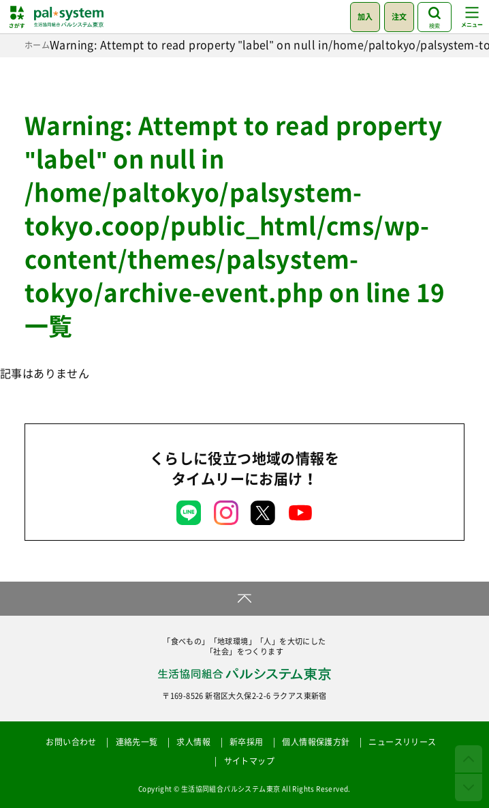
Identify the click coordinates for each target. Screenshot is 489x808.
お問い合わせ (71, 742)
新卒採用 (247, 742)
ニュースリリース (402, 742)
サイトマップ (249, 761)
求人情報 (193, 742)
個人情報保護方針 (315, 742)
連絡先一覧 (137, 742)
